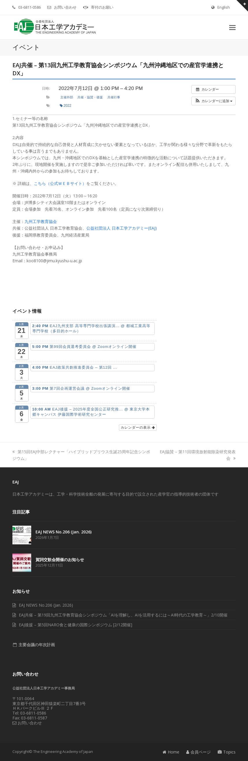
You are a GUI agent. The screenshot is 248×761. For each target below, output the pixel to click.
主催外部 (66, 97)
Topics (227, 752)
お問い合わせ (65, 7)
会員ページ (198, 752)
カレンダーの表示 (138, 428)
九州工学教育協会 (41, 221)
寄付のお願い (102, 7)
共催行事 (113, 97)
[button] (232, 27)
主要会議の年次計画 (36, 644)
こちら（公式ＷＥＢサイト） (60, 183)
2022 (65, 106)
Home (171, 752)
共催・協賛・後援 (90, 97)
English (223, 7)
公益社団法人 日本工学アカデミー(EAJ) (121, 228)
